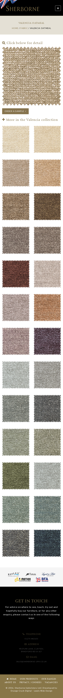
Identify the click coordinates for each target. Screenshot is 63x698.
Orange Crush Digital (21, 691)
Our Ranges (48, 679)
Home (11, 679)
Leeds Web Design (43, 691)
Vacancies (51, 682)
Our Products (29, 679)
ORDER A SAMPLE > (15, 111)
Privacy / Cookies (30, 682)
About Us (10, 682)
